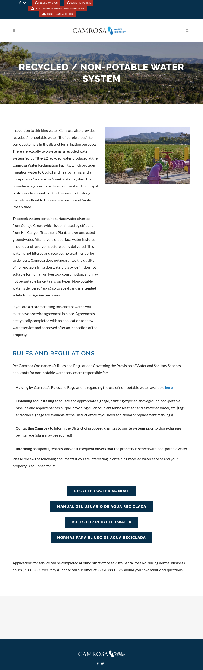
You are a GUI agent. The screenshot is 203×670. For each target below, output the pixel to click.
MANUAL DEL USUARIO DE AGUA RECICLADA (101, 506)
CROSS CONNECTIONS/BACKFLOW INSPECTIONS (57, 8)
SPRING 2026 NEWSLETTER (57, 14)
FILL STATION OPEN (46, 3)
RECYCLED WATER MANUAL (101, 491)
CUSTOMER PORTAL (79, 3)
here (169, 387)
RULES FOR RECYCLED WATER (102, 522)
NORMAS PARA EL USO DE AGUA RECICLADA (101, 537)
